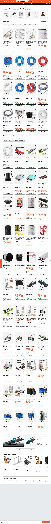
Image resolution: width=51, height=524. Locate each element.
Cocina (28, 16)
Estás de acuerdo (46, 522)
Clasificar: (42, 21)
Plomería (35, 16)
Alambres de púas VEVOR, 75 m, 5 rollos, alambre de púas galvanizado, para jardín (8, 122)
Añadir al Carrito (8, 51)
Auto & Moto (43, 16)
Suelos (14, 16)
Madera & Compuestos (21, 17)
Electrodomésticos (6, 16)
